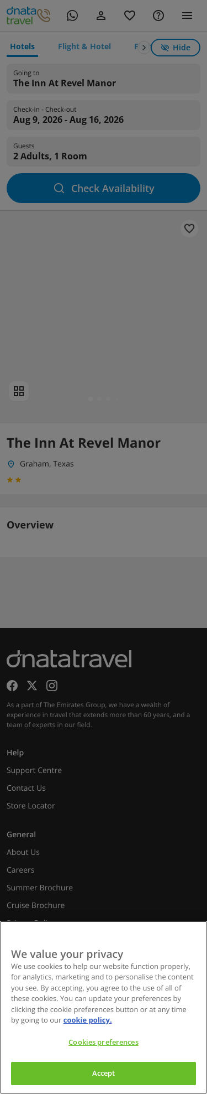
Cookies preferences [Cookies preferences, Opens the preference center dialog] (103, 1042)
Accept (103, 1073)
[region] (103, 1007)
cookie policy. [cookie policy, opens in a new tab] (87, 1020)
